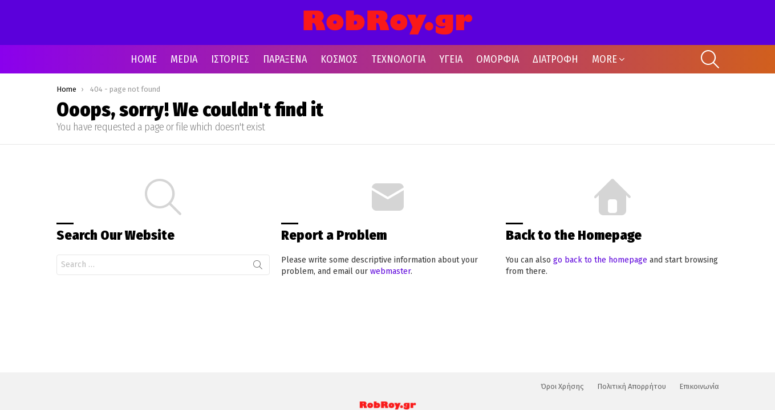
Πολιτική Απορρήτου (631, 386)
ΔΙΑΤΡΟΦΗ (555, 59)
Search (257, 267)
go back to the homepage (600, 260)
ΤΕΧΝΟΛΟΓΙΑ (398, 59)
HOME (144, 59)
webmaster (390, 271)
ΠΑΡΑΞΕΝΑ (285, 59)
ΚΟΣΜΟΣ (339, 59)
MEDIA (184, 59)
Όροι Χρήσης (562, 386)
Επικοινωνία (699, 386)
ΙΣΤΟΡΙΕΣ (230, 59)
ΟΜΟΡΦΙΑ (497, 59)
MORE (604, 59)
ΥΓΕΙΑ (450, 59)
